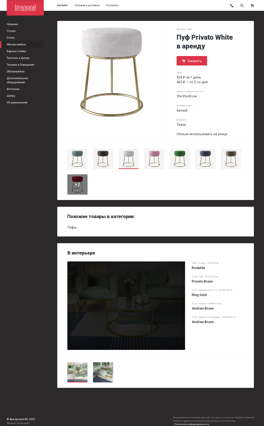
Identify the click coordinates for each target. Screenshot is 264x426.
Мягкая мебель (16, 44)
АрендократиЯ (25, 8)
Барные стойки (16, 51)
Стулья (11, 31)
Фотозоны (13, 89)
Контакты (112, 5)
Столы (11, 37)
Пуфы (72, 227)
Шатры (11, 95)
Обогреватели (15, 71)
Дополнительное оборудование (17, 80)
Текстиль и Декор (18, 58)
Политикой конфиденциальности (192, 424)
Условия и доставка (87, 5)
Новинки (12, 24)
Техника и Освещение (20, 64)
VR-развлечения (17, 102)
